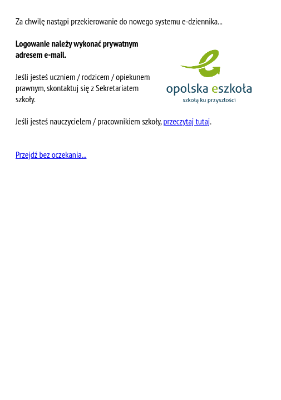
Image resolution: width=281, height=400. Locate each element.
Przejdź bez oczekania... (51, 154)
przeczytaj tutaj (186, 121)
